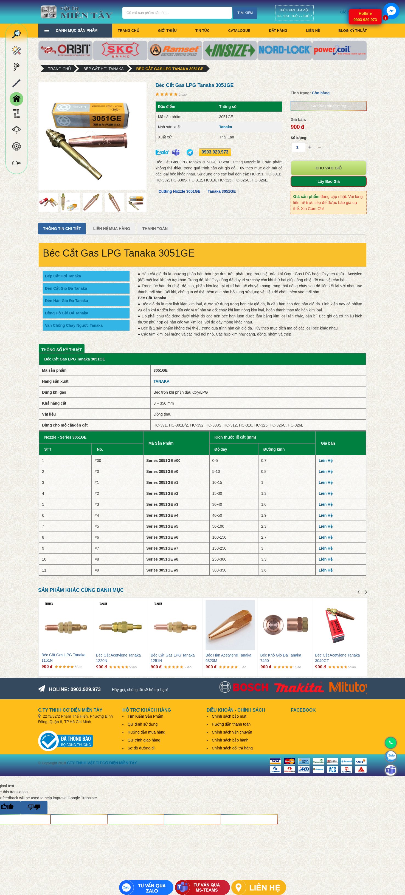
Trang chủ (128, 31)
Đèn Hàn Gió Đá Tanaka (66, 301)
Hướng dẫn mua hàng (146, 732)
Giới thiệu (167, 31)
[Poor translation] (34, 807)
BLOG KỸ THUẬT (352, 31)
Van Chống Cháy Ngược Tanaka (74, 325)
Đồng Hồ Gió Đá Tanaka (66, 313)
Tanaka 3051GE (222, 191)
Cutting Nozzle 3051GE (179, 191)
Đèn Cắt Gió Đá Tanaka (66, 288)
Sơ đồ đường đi (141, 748)
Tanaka (225, 127)
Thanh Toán (155, 228)
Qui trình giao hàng (144, 740)
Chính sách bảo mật (229, 716)
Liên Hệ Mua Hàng (111, 228)
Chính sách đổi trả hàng (232, 748)
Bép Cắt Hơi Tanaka (63, 276)
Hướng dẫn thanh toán (231, 724)
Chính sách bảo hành (230, 740)
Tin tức (202, 31)
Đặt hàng (278, 31)
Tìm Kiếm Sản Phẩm (145, 716)
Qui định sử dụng (143, 724)
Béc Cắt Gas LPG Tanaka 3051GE (169, 69)
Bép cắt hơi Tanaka (103, 69)
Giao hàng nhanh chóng (328, 106)
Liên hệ (313, 31)
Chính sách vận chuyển (232, 732)
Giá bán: (298, 119)
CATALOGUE (239, 31)
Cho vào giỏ (329, 168)
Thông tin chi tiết (62, 228)
